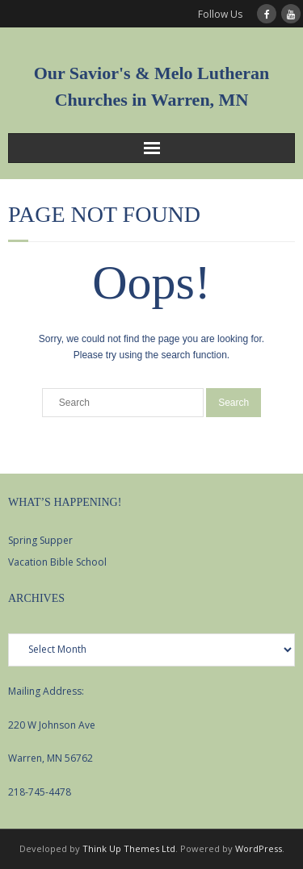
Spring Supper (40, 540)
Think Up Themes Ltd (128, 848)
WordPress (258, 848)
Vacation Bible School (57, 562)
